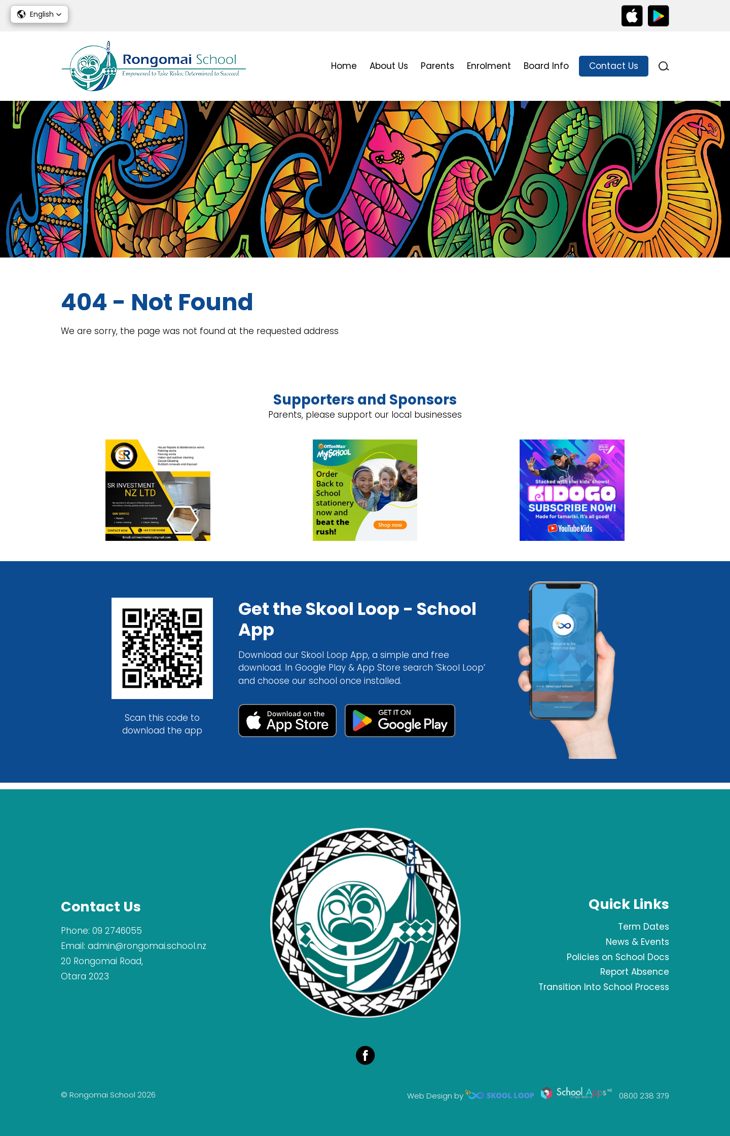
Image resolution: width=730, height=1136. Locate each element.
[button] (39, 14)
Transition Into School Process (603, 987)
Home (344, 66)
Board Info (546, 66)
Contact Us (613, 66)
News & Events (637, 942)
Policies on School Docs (618, 957)
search (664, 66)
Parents (437, 66)
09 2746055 (117, 931)
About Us (389, 66)
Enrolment (489, 66)
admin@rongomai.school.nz (147, 946)
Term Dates (643, 927)
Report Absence (634, 972)
